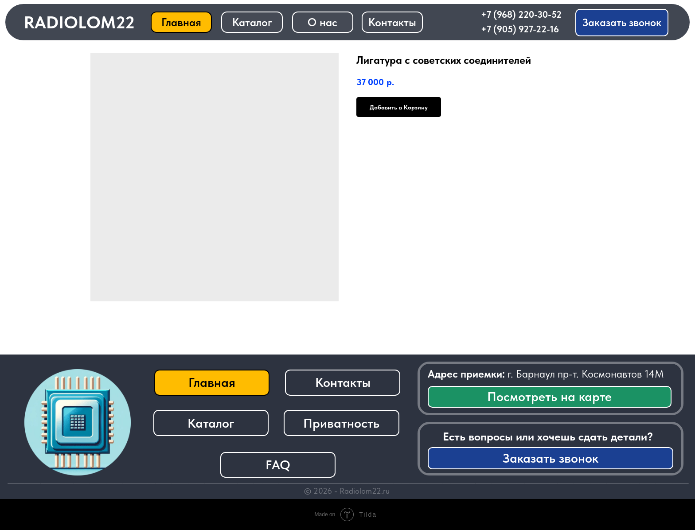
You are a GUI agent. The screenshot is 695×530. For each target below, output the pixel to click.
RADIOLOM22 (79, 22)
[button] (621, 23)
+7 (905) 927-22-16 (520, 29)
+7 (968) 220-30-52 (521, 14)
